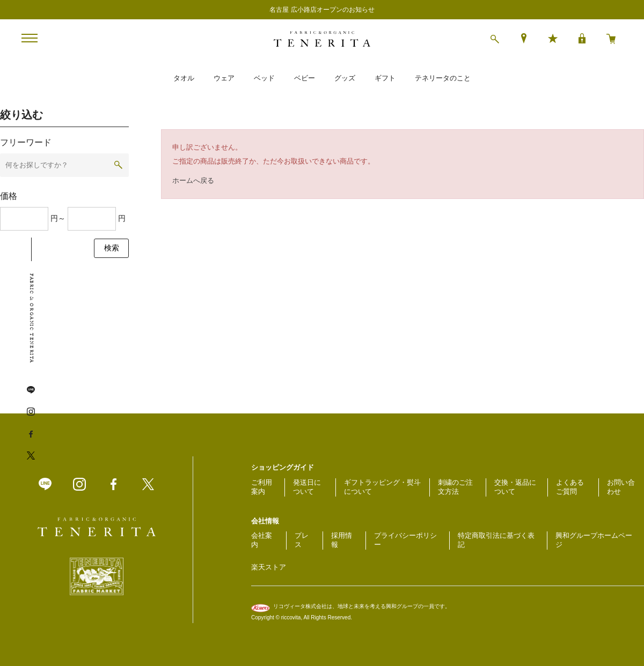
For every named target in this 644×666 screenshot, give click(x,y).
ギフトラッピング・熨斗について (382, 486)
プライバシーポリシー (405, 540)
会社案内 (261, 540)
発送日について (307, 486)
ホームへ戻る (193, 180)
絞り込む (21, 115)
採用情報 (341, 540)
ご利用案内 (261, 486)
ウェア (224, 78)
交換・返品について (515, 486)
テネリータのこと (443, 78)
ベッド (264, 78)
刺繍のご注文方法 (455, 486)
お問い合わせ (621, 486)
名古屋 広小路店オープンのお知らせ (321, 9)
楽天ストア (268, 567)
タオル (183, 78)
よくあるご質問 (570, 486)
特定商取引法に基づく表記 (496, 540)
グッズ (344, 78)
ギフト (385, 78)
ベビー (304, 78)
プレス (302, 540)
